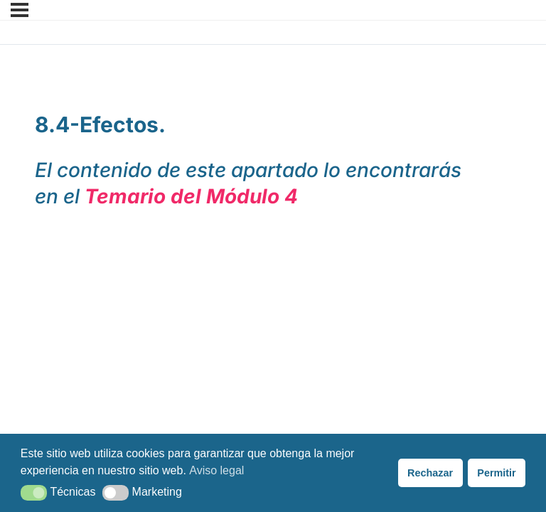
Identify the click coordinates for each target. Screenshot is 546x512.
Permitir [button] (496, 473)
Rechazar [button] (430, 473)
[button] (34, 493)
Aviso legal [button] (216, 470)
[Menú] (19, 10)
